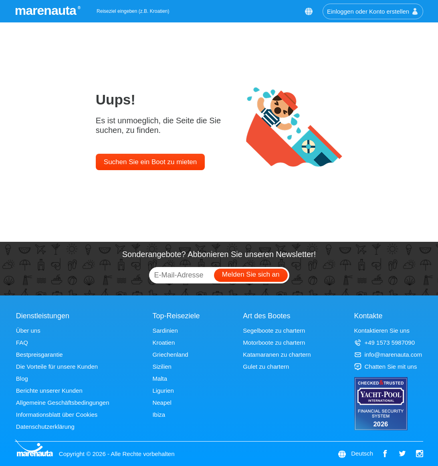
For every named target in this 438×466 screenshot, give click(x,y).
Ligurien (163, 390)
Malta (159, 378)
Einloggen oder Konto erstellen (373, 11)
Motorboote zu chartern (274, 342)
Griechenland (170, 354)
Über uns (28, 330)
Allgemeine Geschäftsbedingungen (62, 402)
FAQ (22, 342)
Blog (22, 378)
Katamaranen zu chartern (277, 354)
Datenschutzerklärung (45, 426)
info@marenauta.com (388, 354)
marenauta (47, 10)
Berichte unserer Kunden (49, 390)
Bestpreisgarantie (39, 354)
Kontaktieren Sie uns (382, 330)
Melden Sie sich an (251, 274)
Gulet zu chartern (266, 366)
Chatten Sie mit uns (385, 366)
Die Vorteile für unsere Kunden (57, 366)
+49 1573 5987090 (384, 342)
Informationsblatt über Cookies (56, 414)
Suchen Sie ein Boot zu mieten (150, 162)
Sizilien (162, 366)
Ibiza (158, 414)
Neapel (162, 402)
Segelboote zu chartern (274, 330)
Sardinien (165, 330)
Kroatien (163, 342)
